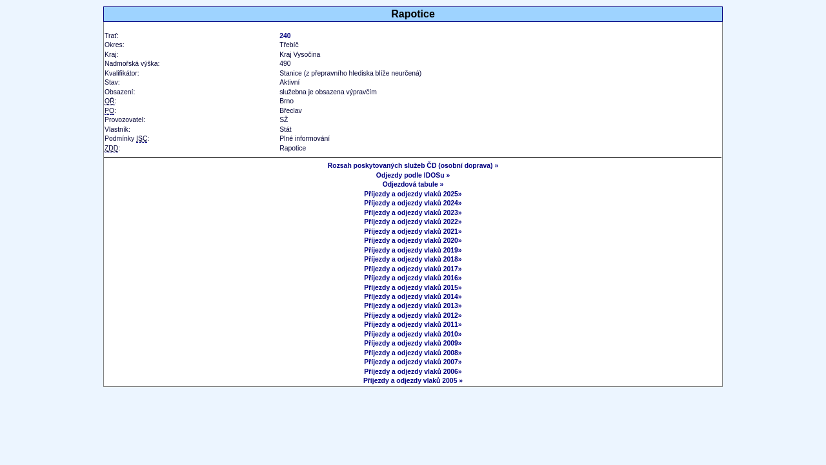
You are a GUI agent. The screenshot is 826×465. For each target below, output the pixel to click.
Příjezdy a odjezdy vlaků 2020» (412, 240)
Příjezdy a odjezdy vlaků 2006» (412, 371)
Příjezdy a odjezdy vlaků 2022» (412, 221)
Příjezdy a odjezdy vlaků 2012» (412, 315)
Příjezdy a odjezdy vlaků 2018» (412, 259)
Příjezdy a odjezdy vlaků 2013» (412, 305)
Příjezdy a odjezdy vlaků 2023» (412, 212)
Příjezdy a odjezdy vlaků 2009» (412, 343)
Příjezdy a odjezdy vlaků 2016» (412, 278)
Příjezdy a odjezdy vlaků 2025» (412, 194)
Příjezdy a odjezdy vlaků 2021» (412, 231)
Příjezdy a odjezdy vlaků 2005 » (413, 380)
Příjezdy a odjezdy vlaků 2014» (412, 296)
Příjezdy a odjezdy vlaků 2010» (412, 334)
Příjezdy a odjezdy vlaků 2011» (412, 324)
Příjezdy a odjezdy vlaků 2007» (412, 362)
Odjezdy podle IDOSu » (413, 175)
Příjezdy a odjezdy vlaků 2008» (412, 352)
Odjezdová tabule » (413, 184)
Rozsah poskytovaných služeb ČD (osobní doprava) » (413, 165)
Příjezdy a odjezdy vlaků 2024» (412, 203)
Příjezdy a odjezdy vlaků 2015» (412, 287)
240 (284, 35)
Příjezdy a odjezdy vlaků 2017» (412, 269)
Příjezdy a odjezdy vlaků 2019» (412, 250)
